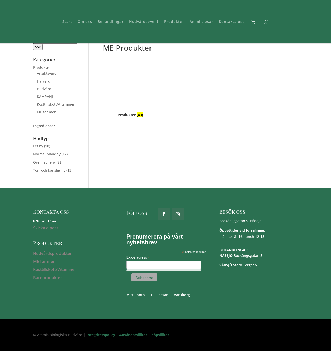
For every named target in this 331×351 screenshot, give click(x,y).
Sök (38, 47)
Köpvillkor (160, 334)
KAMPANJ (45, 96)
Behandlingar (111, 22)
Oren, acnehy (44, 162)
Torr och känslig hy (49, 170)
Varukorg (182, 295)
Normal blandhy (47, 154)
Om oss (85, 22)
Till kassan (159, 295)
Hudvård (44, 88)
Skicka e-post (45, 228)
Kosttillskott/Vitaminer (56, 104)
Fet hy (38, 146)
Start (67, 22)
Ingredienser (44, 125)
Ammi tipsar (201, 22)
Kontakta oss (232, 22)
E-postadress (138, 257)
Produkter (174, 22)
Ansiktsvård (47, 73)
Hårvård (43, 81)
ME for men (46, 112)
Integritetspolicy (100, 334)
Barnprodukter (47, 277)
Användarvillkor (133, 334)
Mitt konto (135, 295)
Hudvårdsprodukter (52, 253)
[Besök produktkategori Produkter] (130, 86)
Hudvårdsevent (144, 22)
